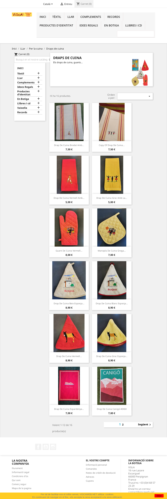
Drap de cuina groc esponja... (111, 356)
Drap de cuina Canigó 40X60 (112, 408)
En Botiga (111, 25)
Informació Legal (20, 472)
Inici (43, 17)
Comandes (91, 468)
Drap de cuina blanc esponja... (112, 303)
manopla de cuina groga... (112, 250)
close (159, 496)
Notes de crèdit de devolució (100, 472)
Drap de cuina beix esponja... (69, 303)
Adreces (90, 476)
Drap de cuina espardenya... (69, 408)
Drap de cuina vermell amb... (69, 197)
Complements (90, 17)
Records (113, 17)
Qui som (16, 480)
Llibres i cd (133, 25)
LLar (70, 17)
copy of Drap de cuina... (112, 145)
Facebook (38, 447)
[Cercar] (34, 59)
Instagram (53, 447)
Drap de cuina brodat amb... (69, 145)
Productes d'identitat (56, 25)
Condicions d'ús (20, 476)
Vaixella (22, 108)
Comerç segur (19, 484)
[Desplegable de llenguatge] (48, 4)
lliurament (17, 468)
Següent (145, 425)
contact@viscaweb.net (141, 492)
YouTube (46, 447)
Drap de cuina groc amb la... (111, 197)
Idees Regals (88, 25)
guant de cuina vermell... (69, 250)
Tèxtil (56, 17)
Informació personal (96, 464)
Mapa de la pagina (21, 488)
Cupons (90, 480)
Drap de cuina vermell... (69, 356)
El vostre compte (97, 460)
